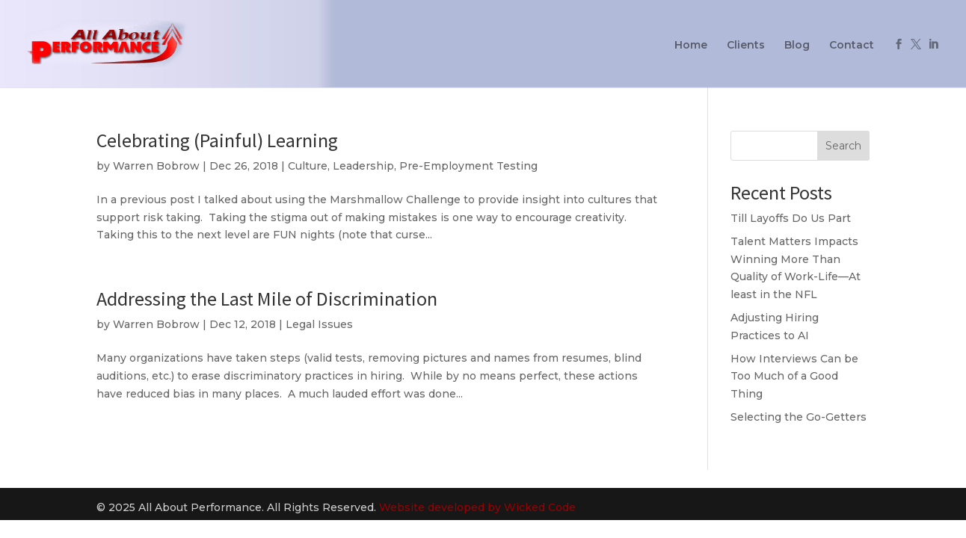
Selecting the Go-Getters (798, 417)
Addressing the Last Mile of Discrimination (266, 298)
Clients (746, 46)
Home (690, 46)
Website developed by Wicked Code (477, 507)
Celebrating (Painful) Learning (217, 140)
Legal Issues (319, 324)
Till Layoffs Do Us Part (790, 218)
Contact (851, 46)
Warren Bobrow (156, 166)
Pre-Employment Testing (468, 166)
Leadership (363, 166)
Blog (797, 46)
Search (843, 145)
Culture (307, 166)
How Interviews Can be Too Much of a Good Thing (794, 376)
